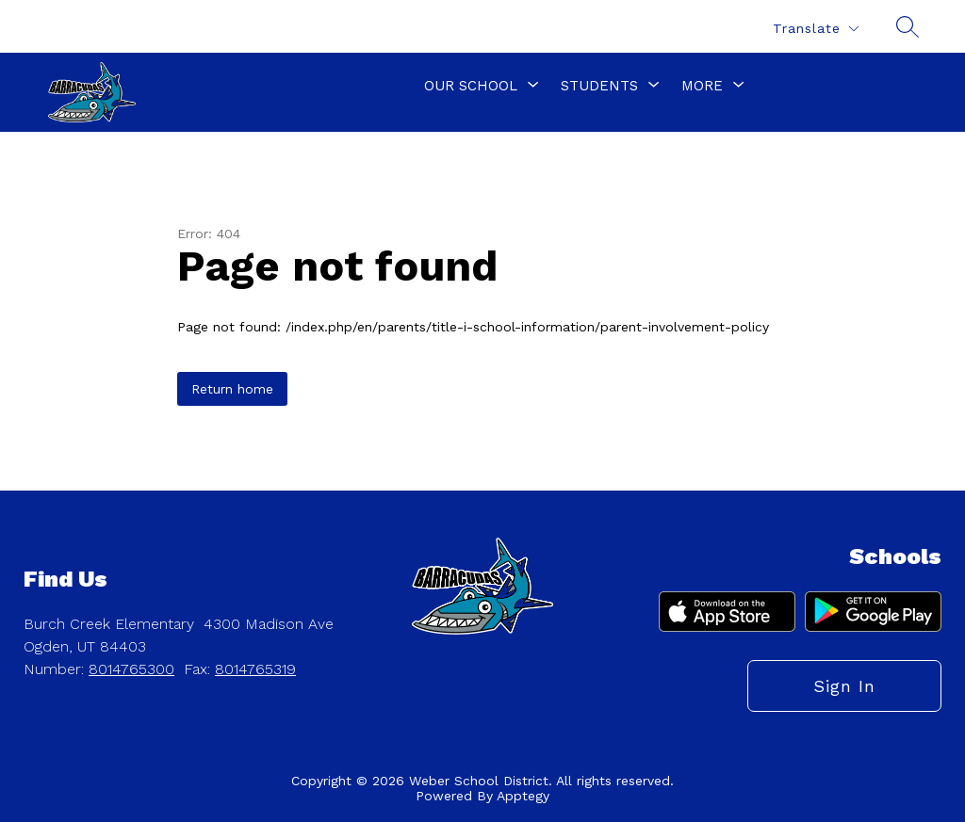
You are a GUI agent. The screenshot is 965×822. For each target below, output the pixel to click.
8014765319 (255, 669)
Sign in (844, 686)
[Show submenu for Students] (599, 85)
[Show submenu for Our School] (470, 85)
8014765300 (131, 669)
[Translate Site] (815, 28)
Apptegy (523, 795)
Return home (232, 388)
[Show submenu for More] (702, 85)
